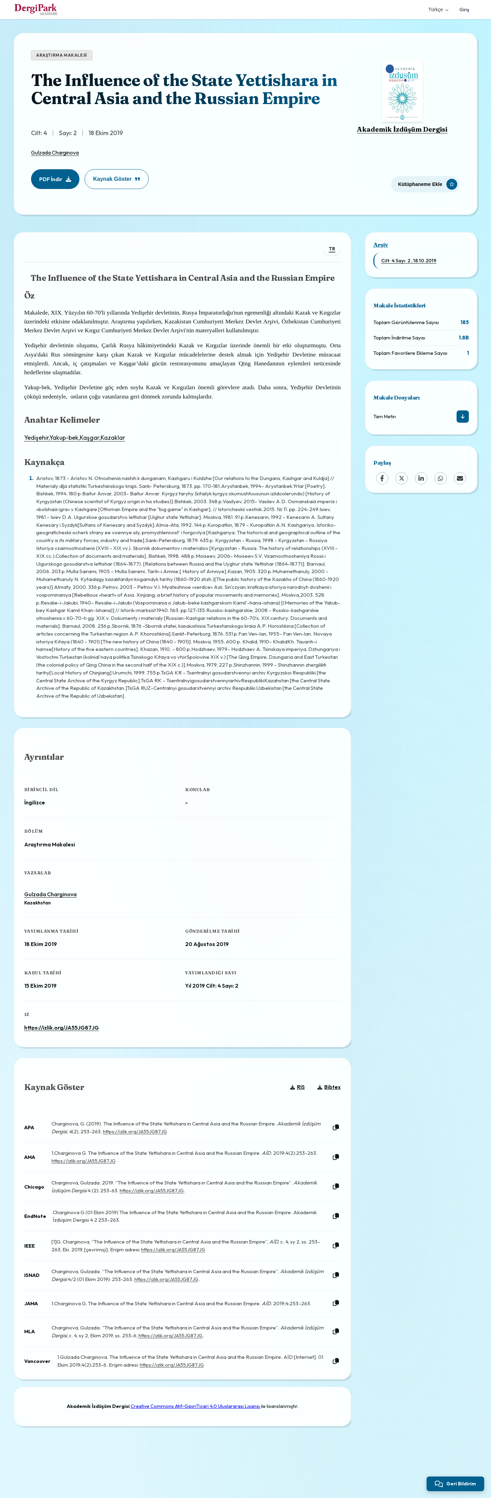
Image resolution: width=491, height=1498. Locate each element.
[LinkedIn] (421, 478)
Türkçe (438, 9)
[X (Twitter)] (402, 478)
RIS (294, 1105)
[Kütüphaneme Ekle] (425, 181)
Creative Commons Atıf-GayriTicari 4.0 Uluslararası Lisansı (196, 1430)
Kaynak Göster (116, 179)
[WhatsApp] (440, 478)
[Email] (460, 478)
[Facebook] (382, 478)
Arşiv (380, 244)
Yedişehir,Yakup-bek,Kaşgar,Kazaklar (78, 441)
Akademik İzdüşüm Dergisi (402, 129)
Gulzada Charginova (55, 152)
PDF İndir (55, 179)
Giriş (464, 9)
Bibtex (325, 1105)
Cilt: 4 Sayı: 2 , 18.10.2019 (408, 261)
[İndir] (463, 416)
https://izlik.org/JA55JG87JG (65, 1038)
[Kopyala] (332, 1145)
